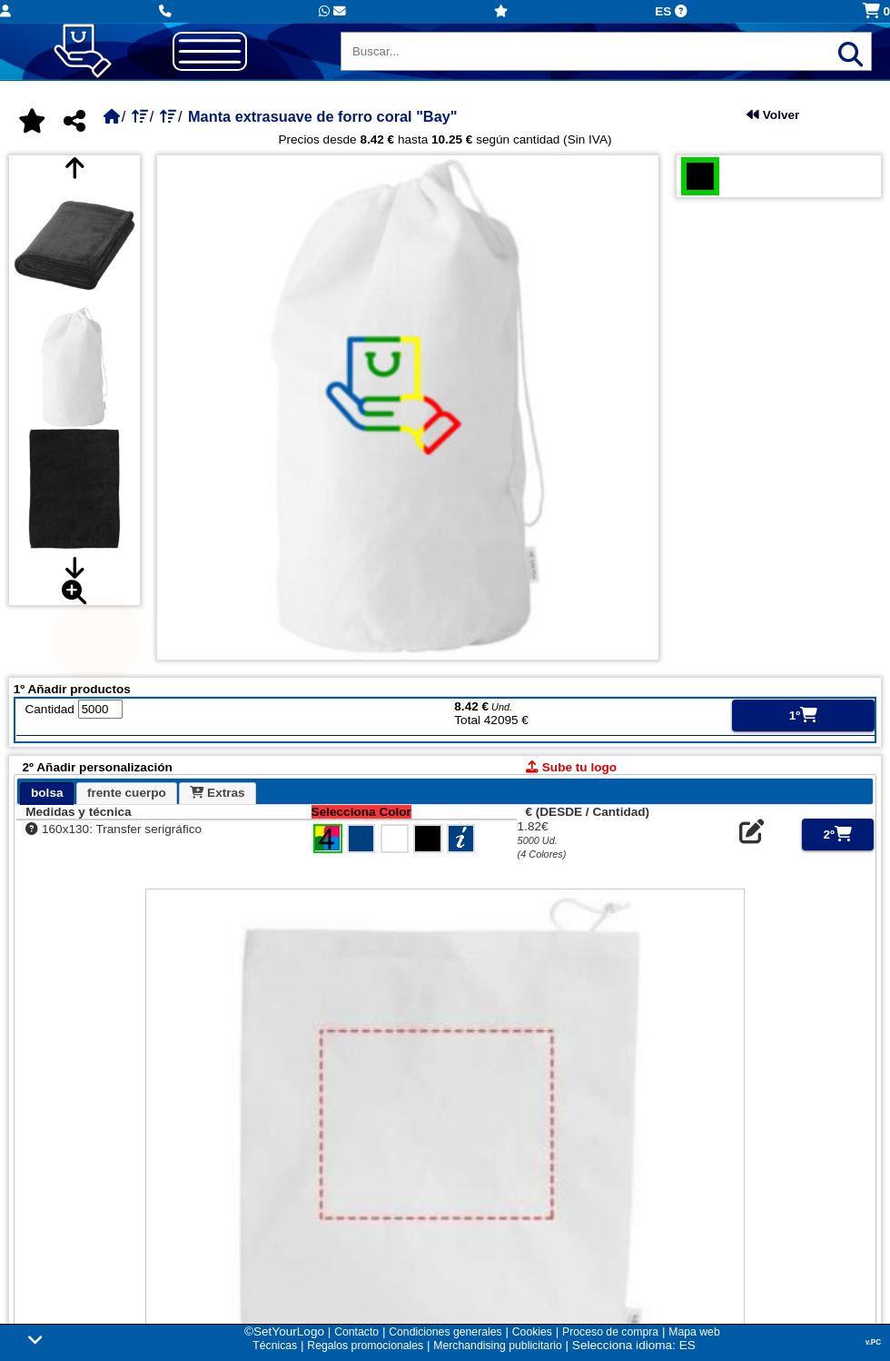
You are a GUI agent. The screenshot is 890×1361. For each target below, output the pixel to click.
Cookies (532, 1332)
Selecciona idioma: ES (634, 1345)
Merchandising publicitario (497, 1345)
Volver (773, 115)
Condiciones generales (445, 1332)
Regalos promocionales (365, 1345)
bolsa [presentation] (47, 793)
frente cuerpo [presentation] (126, 793)
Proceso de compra (610, 1332)
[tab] (47, 793)
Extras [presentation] (217, 793)
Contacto (356, 1332)
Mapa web (693, 1332)
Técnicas (274, 1345)
